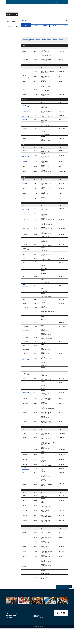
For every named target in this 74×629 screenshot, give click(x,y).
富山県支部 (24, 161)
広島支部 (23, 468)
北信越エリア (31, 39)
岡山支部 (23, 438)
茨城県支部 (24, 124)
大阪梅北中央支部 (25, 393)
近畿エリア (49, 39)
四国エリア (25, 41)
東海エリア (55, 39)
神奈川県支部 (24, 111)
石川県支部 (24, 155)
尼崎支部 (23, 364)
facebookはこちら (25, 77)
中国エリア (61, 39)
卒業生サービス (55, 2)
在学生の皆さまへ (63, 2)
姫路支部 (23, 387)
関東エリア (44, 39)
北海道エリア (25, 39)
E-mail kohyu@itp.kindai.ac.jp (38, 618)
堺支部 (23, 285)
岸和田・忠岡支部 (25, 295)
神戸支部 (23, 358)
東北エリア (38, 39)
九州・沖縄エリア (31, 41)
